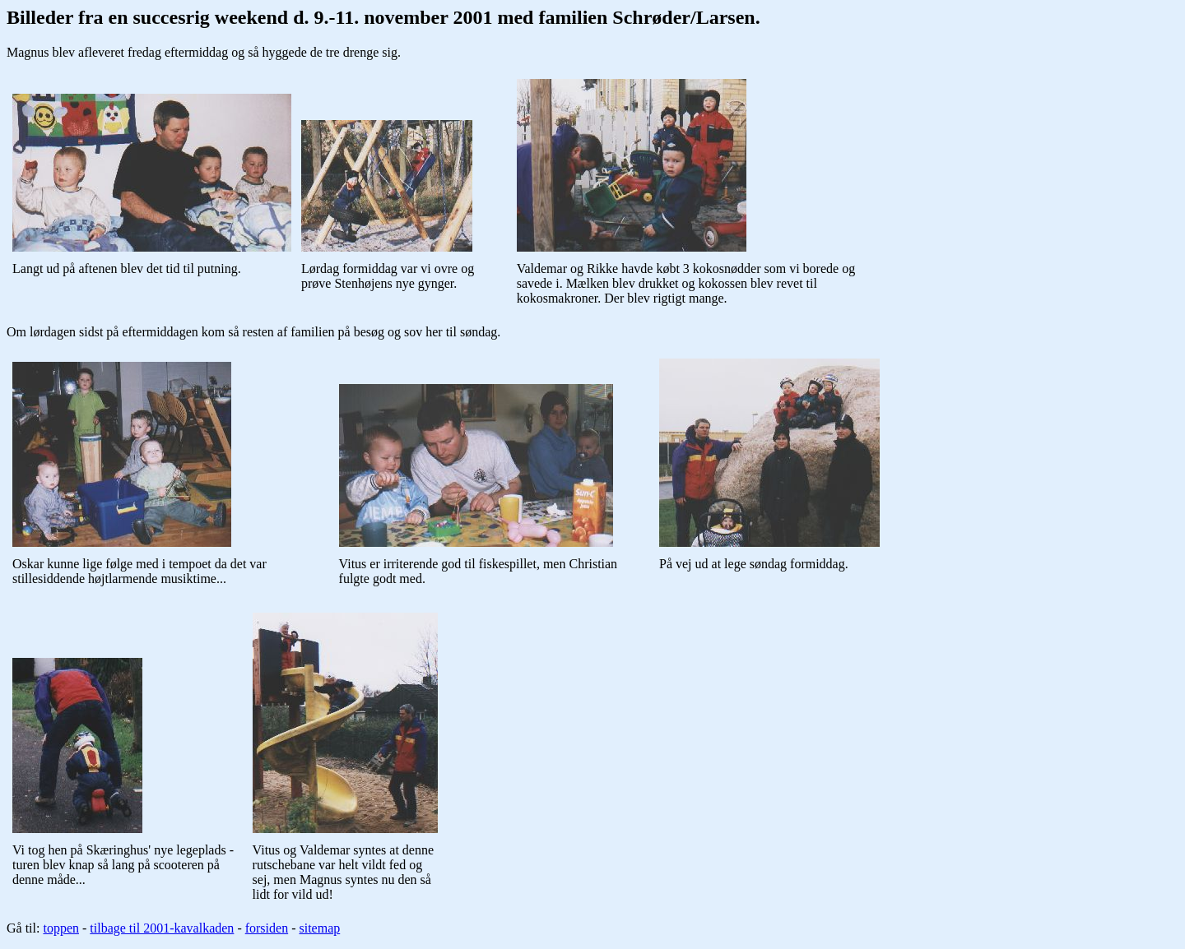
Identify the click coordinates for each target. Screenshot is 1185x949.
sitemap (319, 928)
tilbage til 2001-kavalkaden (162, 928)
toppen (61, 928)
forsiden (266, 928)
